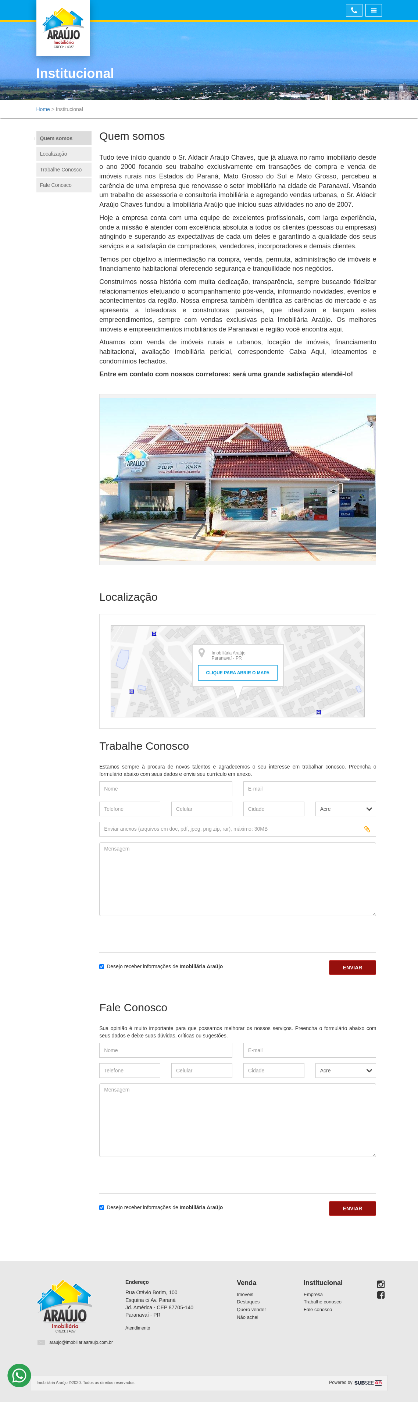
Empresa (313, 1294)
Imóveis (245, 1294)
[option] (238, 479)
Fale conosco (318, 1309)
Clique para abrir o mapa (237, 672)
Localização (53, 154)
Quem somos (56, 138)
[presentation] (142, 933)
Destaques (248, 1302)
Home (43, 109)
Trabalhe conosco (323, 1302)
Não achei (247, 1317)
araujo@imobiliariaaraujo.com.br (81, 1342)
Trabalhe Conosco (61, 170)
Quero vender (251, 1309)
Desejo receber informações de (161, 966)
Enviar (352, 967)
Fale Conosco (56, 185)
